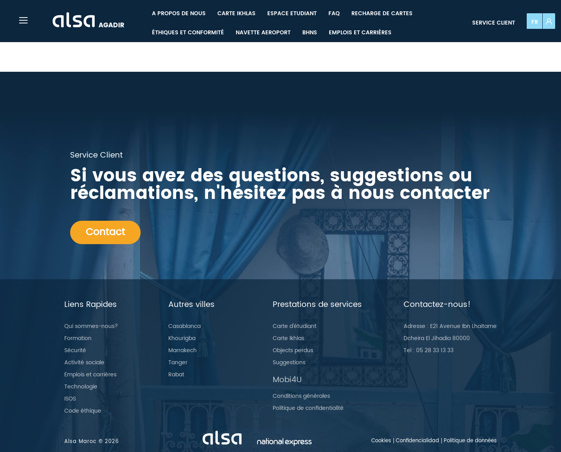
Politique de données (470, 441)
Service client (493, 22)
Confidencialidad (417, 441)
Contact (105, 232)
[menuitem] (179, 13)
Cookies (381, 441)
